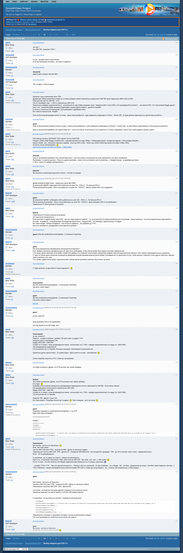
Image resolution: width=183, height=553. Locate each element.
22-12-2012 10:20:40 (38, 79)
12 (50, 35)
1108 (13, 201)
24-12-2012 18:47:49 (38, 151)
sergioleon (9, 263)
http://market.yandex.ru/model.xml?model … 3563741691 (52, 147)
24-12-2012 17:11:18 (38, 92)
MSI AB (35, 304)
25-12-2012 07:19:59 (38, 208)
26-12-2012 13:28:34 (38, 404)
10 (39, 35)
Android (50, 20)
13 (56, 35)
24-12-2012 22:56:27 (38, 193)
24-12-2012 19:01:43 (38, 166)
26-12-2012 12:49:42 (38, 362)
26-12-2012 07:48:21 (38, 307)
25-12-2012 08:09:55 (38, 263)
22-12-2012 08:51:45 (38, 42)
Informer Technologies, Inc (171, 549)
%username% (11, 67)
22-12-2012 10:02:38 (38, 67)
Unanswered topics (170, 14)
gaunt (7, 43)
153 (12, 51)
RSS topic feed (171, 39)
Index (14, 2)
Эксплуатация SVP (33, 30)
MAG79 (8, 193)
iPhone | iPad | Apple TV (30, 20)
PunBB (156, 549)
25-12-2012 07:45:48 (38, 242)
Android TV (60, 20)
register (163, 35)
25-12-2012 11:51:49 (38, 278)
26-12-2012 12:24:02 (38, 329)
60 (12, 272)
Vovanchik (9, 55)
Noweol (8, 362)
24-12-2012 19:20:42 (38, 178)
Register (44, 2)
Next (73, 35)
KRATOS (9, 119)
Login (53, 2)
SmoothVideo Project (18, 8)
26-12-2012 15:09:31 (38, 472)
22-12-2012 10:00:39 (38, 55)
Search (34, 2)
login (155, 35)
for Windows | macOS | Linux (20, 22)
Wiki (7, 2)
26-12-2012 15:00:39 (38, 438)
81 (12, 76)
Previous (16, 35)
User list (24, 2)
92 (12, 63)
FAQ (12, 24)
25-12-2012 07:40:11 (38, 229)
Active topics (155, 14)
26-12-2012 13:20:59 (38, 375)
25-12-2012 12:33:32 (38, 291)
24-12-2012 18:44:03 (38, 134)
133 (12, 371)
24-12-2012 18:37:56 (38, 119)
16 (67, 35)
